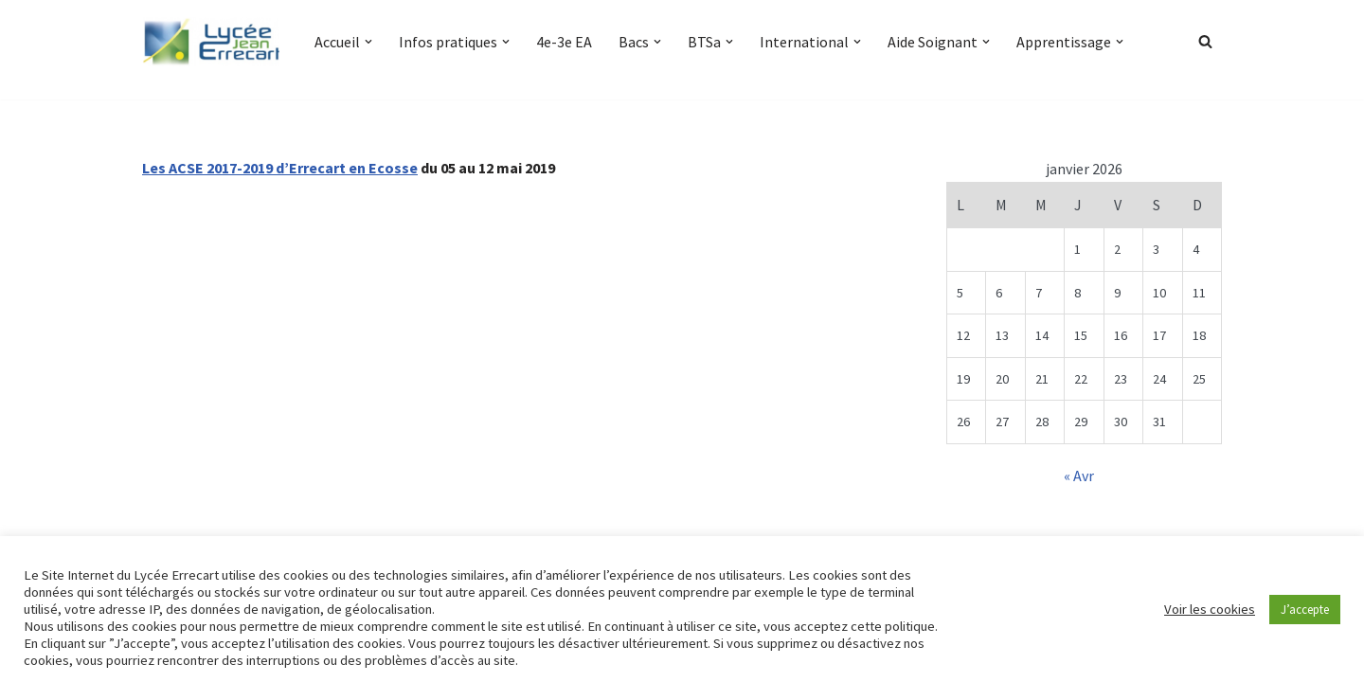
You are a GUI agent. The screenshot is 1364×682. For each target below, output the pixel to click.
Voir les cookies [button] (1209, 609)
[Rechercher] (1205, 41)
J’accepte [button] (1305, 609)
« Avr (1079, 475)
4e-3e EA (564, 41)
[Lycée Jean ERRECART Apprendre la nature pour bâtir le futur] (212, 41)
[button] (368, 41)
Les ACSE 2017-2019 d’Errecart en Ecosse (280, 167)
